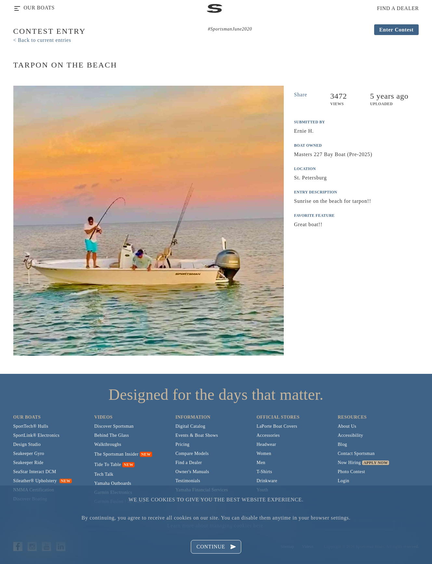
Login (343, 480)
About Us (347, 426)
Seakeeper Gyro (28, 453)
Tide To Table (107, 464)
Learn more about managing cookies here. (216, 525)
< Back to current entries (42, 40)
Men (260, 462)
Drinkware (266, 480)
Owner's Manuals (192, 471)
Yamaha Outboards (112, 483)
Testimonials (188, 480)
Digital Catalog (190, 426)
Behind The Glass (111, 435)
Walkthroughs (107, 444)
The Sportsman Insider (116, 454)
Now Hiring (349, 462)
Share (300, 94)
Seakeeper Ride (28, 462)
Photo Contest (351, 471)
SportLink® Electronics (36, 435)
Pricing (183, 444)
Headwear (266, 444)
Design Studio (27, 444)
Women (263, 453)
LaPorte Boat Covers (276, 426)
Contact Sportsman (356, 453)
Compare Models (192, 453)
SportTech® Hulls (30, 426)
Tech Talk (103, 474)
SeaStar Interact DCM (34, 471)
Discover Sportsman (114, 426)
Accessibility (350, 435)
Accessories (268, 435)
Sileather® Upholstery (42, 480)
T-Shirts (264, 471)
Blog (342, 444)
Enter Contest (396, 29)
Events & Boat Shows (197, 435)
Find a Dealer (189, 462)
